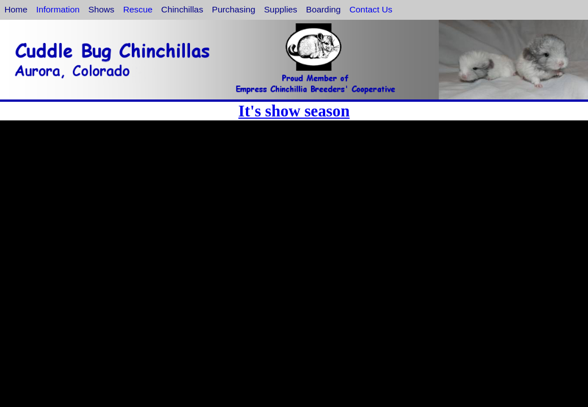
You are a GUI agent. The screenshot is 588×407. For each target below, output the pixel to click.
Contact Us (370, 9)
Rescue (138, 9)
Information (58, 9)
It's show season (294, 111)
